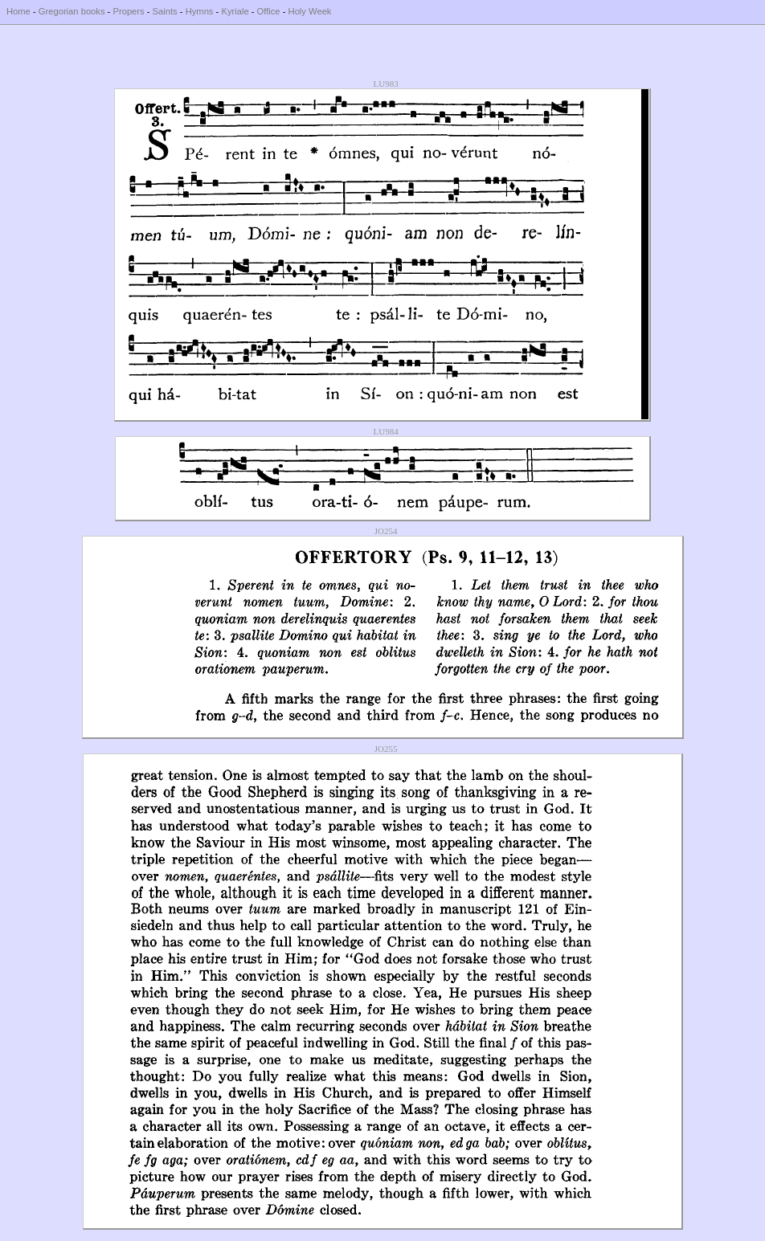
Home (18, 11)
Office (268, 11)
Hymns (200, 11)
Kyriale (234, 11)
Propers (128, 11)
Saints (165, 11)
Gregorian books (72, 11)
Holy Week (310, 11)
